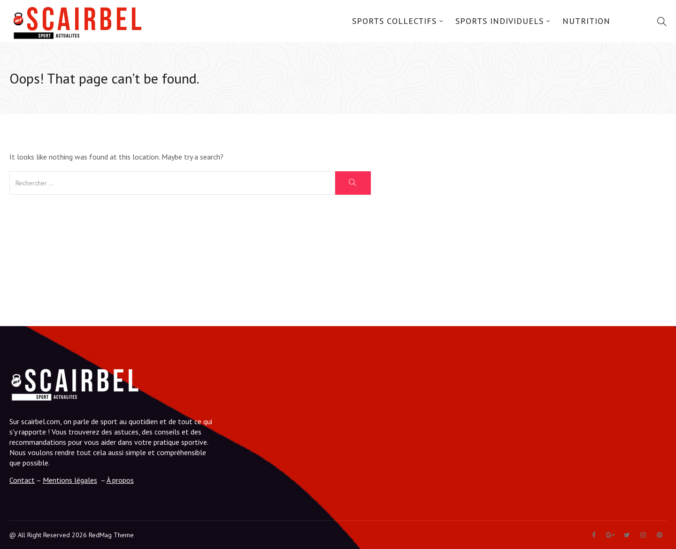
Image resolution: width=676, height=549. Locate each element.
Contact (22, 480)
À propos (120, 480)
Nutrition (586, 20)
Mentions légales (70, 480)
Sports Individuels (499, 20)
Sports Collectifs (394, 20)
